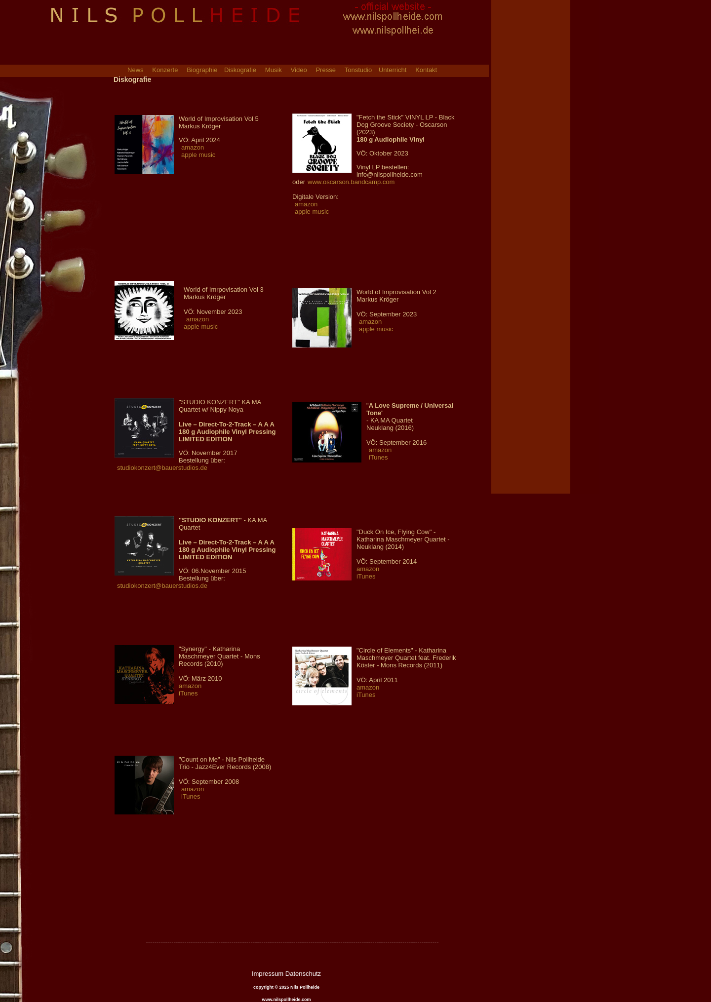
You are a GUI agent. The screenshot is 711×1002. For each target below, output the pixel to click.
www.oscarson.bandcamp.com (351, 182)
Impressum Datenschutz (286, 973)
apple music (198, 154)
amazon (192, 147)
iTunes (378, 457)
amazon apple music (201, 322)
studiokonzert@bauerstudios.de (162, 467)
